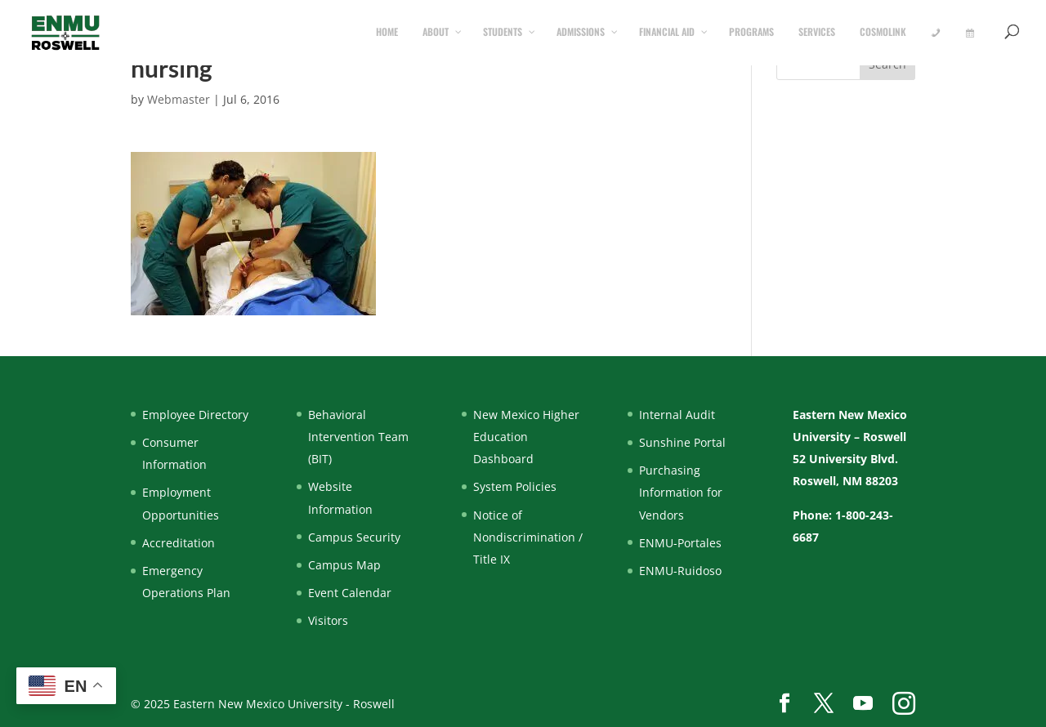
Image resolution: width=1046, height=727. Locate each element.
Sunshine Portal (682, 442)
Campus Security (354, 537)
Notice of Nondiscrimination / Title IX (528, 537)
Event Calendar (349, 592)
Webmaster (178, 99)
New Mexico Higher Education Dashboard (526, 436)
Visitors (328, 620)
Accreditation (178, 543)
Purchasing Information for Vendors (680, 492)
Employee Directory (195, 414)
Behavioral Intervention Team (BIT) (358, 436)
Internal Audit (677, 414)
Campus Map (344, 565)
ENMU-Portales (680, 543)
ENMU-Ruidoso (680, 570)
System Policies (515, 486)
